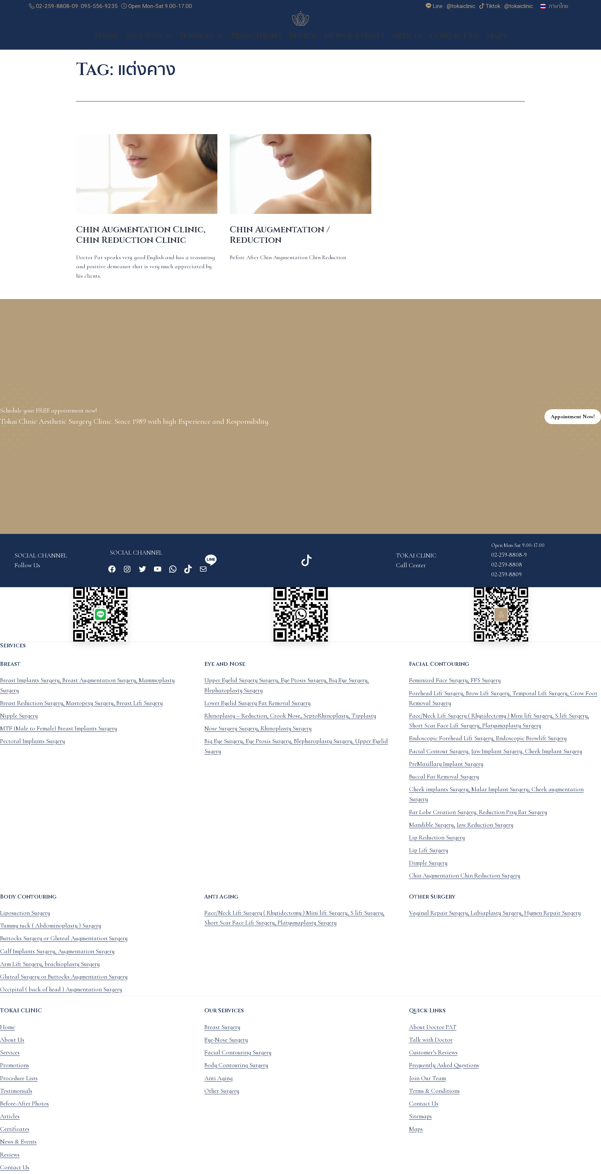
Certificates (14, 1137)
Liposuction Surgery (25, 921)
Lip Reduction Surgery (437, 845)
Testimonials (16, 1099)
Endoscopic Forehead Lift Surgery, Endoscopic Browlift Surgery (488, 746)
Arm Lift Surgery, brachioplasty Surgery (50, 972)
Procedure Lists (19, 1086)
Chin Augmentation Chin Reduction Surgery (464, 883)
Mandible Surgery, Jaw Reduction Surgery (461, 833)
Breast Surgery (222, 1035)
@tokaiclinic (269, 577)
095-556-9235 (99, 6)
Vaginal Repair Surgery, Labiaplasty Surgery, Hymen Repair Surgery (495, 921)
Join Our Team (427, 1086)
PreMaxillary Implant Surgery (446, 772)
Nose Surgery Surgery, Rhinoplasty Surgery (258, 736)
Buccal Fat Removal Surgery (444, 784)
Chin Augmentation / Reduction (280, 243)
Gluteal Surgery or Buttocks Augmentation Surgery (64, 984)
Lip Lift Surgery (428, 858)
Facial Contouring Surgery (237, 1060)
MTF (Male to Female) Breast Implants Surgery (58, 736)
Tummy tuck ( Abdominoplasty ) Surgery (50, 933)
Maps (496, 43)
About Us (148, 43)
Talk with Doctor (430, 1047)
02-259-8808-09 (53, 6)
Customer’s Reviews (433, 1060)
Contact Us (454, 43)
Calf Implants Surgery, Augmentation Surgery (57, 959)
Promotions (256, 43)
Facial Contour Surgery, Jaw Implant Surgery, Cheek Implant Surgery (495, 759)
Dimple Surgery (428, 871)
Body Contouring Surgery (236, 1073)
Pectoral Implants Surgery (32, 749)
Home (106, 43)
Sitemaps (420, 1124)
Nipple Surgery (19, 723)
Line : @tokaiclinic (276, 560)
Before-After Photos (24, 1111)
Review (303, 43)
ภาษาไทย (558, 6)
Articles (10, 1124)
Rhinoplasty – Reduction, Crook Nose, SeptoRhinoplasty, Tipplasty (290, 723)
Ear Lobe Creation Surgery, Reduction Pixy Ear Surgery (478, 820)
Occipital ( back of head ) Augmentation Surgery (61, 997)
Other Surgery (221, 1099)
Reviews (10, 1162)
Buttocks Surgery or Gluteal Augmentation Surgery (64, 946)
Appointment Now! (573, 424)
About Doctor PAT (432, 1035)
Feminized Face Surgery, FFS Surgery (455, 688)
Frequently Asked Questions (444, 1073)
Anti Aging (218, 1086)
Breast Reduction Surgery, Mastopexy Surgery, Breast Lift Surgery (81, 711)
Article (407, 43)
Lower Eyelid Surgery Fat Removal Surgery (257, 711)
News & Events (354, 43)
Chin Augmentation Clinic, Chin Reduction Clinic (140, 243)
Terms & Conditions (434, 1099)
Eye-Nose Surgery (226, 1047)
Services (201, 43)
